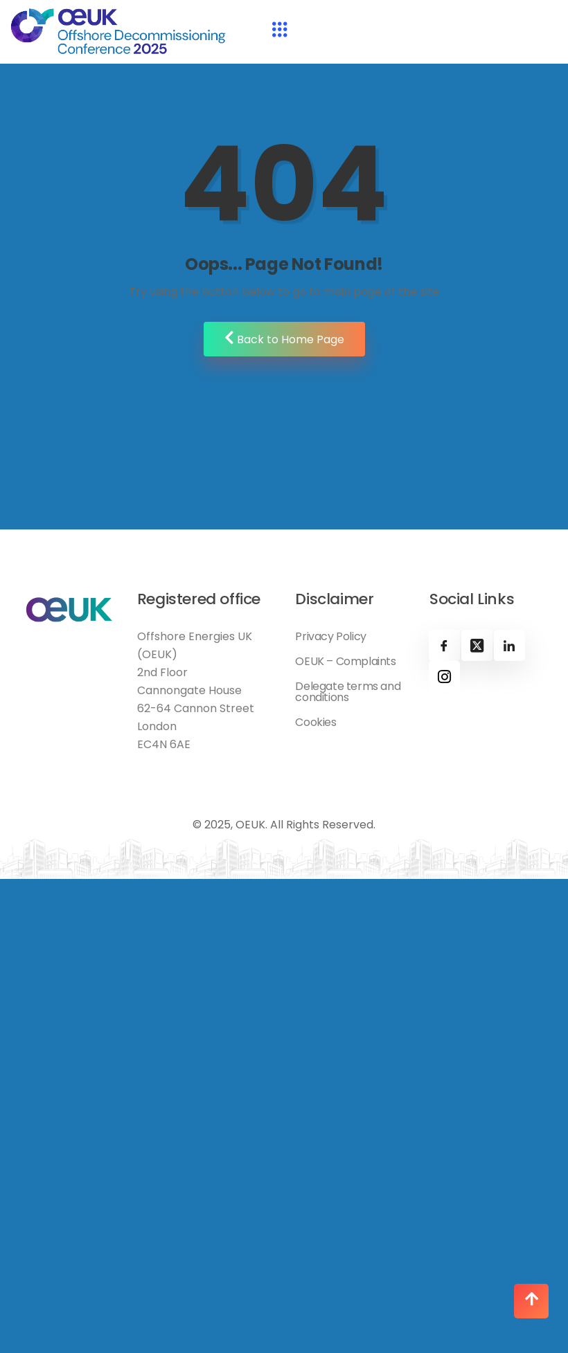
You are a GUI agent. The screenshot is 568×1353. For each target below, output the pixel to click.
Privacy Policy (330, 636)
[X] (476, 645)
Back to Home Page (284, 338)
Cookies (315, 722)
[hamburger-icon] (279, 31)
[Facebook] (444, 645)
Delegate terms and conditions (347, 692)
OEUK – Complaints (345, 661)
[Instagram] (444, 676)
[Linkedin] (509, 645)
